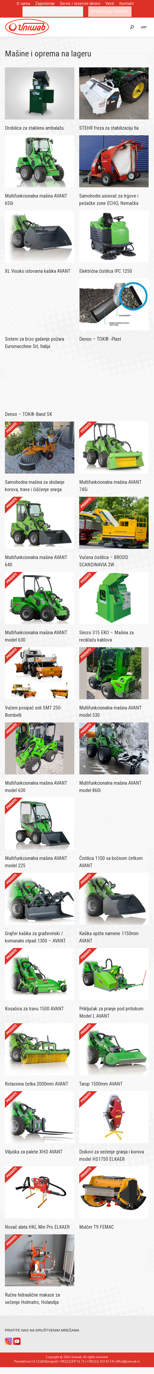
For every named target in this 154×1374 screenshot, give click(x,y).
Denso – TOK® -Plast (100, 339)
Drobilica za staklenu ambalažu (34, 128)
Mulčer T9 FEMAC (96, 1227)
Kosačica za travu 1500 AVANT (34, 1009)
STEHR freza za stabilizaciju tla (109, 128)
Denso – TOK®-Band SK (28, 414)
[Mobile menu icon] (144, 27)
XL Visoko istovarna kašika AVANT (37, 271)
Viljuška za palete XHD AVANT (34, 1152)
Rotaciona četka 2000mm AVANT (36, 1084)
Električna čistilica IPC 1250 (105, 271)
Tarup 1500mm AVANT (100, 1084)
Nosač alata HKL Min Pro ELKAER (37, 1227)
